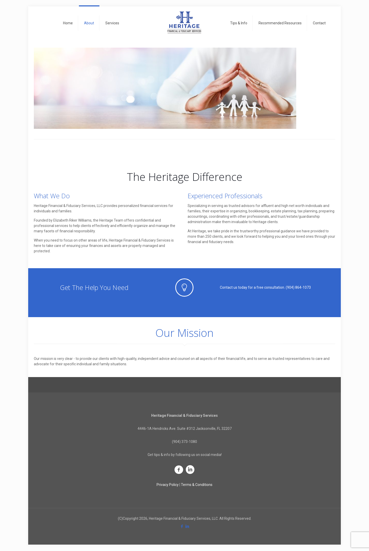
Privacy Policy (168, 485)
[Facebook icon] (182, 526)
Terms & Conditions (196, 485)
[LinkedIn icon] (187, 526)
